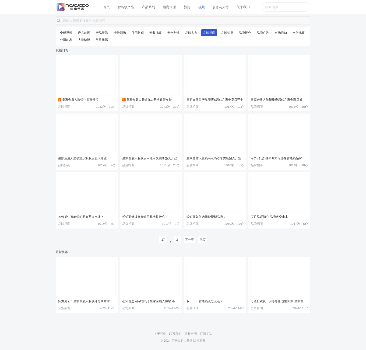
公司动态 (66, 40)
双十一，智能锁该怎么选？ (205, 301)
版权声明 (191, 334)
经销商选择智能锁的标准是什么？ (145, 216)
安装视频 (155, 33)
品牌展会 (245, 33)
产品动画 (84, 33)
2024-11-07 (236, 308)
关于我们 (243, 7)
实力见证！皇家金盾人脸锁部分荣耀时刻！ (86, 301)
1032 (101, 106)
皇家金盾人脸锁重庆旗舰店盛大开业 (82, 158)
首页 (106, 7)
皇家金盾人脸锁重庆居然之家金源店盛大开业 (279, 99)
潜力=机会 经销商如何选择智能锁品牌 (276, 158)
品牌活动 (193, 308)
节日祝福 (102, 40)
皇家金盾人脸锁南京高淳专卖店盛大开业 (214, 158)
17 (240, 165)
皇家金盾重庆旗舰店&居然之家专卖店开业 (215, 99)
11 (240, 106)
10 (240, 223)
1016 (293, 106)
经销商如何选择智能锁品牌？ (206, 216)
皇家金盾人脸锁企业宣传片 (78, 100)
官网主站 (206, 334)
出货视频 (298, 33)
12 (112, 106)
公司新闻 (128, 308)
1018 (229, 165)
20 (176, 106)
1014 (293, 165)
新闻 (187, 7)
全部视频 (66, 33)
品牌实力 (191, 33)
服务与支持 (220, 7)
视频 (201, 7)
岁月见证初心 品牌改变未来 (269, 216)
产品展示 (102, 33)
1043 (165, 106)
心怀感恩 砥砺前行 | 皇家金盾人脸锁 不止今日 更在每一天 (150, 301)
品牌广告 (263, 33)
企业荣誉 (64, 308)
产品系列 (148, 7)
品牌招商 (209, 33)
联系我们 (175, 334)
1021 (165, 165)
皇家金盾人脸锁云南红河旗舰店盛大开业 (149, 158)
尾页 (203, 239)
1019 (229, 223)
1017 (229, 106)
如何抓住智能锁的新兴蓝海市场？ (81, 216)
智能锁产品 (126, 7)
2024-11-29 (172, 308)
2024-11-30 (108, 308)
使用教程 (138, 33)
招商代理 (169, 7)
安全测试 (173, 33)
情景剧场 (120, 33)
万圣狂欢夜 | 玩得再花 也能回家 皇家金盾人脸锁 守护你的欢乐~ (279, 301)
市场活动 (281, 33)
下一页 (189, 239)
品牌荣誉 (227, 33)
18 (305, 106)
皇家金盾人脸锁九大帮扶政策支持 (147, 100)
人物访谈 (84, 40)
